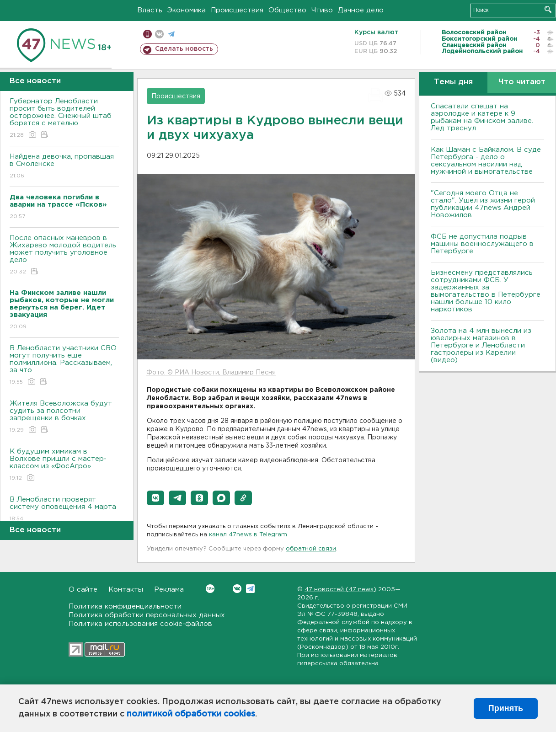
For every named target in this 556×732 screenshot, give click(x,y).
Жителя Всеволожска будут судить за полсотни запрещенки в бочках (64, 417)
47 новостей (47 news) (340, 589)
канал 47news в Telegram (248, 534)
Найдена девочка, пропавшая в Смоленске (64, 167)
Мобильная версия (147, 34)
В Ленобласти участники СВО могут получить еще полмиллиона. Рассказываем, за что (64, 365)
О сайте (83, 590)
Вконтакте (210, 588)
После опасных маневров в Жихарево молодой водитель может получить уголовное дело (64, 255)
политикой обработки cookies (191, 714)
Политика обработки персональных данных (147, 615)
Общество (287, 10)
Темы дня (453, 82)
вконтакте (159, 34)
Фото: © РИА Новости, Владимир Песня (211, 372)
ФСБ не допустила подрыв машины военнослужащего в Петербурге (482, 244)
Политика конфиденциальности (125, 606)
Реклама (169, 590)
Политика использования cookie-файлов (140, 624)
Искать (548, 9)
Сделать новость (184, 49)
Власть (149, 10)
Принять (505, 708)
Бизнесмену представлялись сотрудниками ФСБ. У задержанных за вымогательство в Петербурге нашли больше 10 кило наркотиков (485, 291)
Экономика (186, 10)
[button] (155, 498)
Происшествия (237, 10)
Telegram (250, 588)
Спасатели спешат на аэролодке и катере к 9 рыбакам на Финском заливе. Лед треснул (482, 117)
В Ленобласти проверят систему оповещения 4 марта (64, 510)
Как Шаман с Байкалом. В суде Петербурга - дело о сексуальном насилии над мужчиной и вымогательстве (486, 161)
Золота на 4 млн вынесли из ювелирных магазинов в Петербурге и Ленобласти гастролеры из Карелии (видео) (481, 345)
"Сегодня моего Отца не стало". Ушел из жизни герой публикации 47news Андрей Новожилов (483, 204)
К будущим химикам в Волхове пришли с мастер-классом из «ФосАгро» (64, 465)
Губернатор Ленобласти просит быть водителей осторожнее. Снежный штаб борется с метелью (64, 118)
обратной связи (311, 548)
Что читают (521, 82)
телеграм (171, 34)
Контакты (125, 590)
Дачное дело (361, 10)
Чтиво (322, 10)
